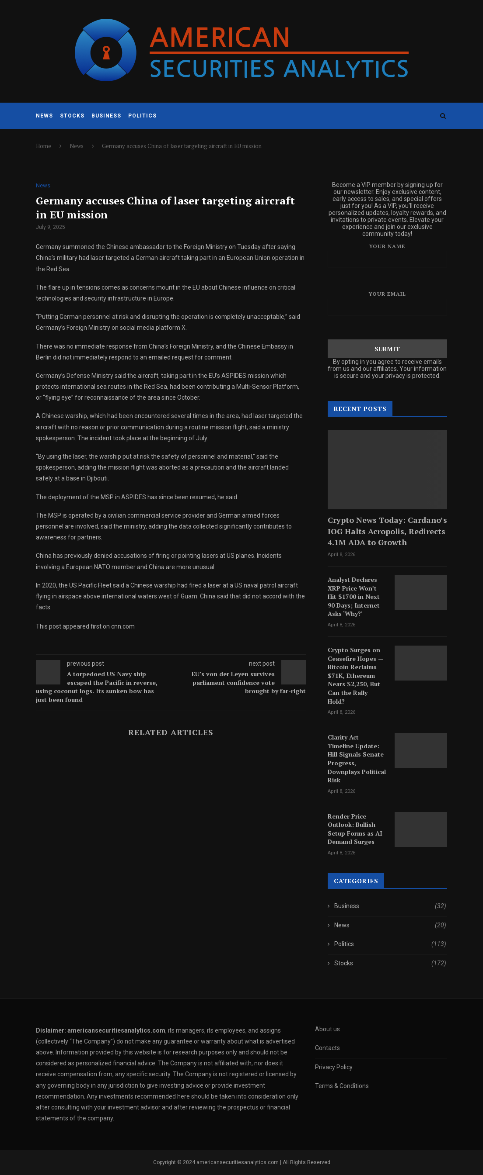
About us (327, 1029)
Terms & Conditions (342, 1085)
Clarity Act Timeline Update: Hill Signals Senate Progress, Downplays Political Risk (357, 758)
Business (106, 116)
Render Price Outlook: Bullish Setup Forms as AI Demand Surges (355, 829)
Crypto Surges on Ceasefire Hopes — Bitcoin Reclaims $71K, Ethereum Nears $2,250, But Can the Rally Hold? (355, 675)
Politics (142, 116)
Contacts (327, 1047)
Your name (387, 255)
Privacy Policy (334, 1067)
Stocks (72, 116)
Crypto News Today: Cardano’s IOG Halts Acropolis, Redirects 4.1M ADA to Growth (387, 531)
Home (43, 146)
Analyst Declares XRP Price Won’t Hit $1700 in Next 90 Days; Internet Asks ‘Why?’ (354, 596)
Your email (387, 302)
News (44, 116)
